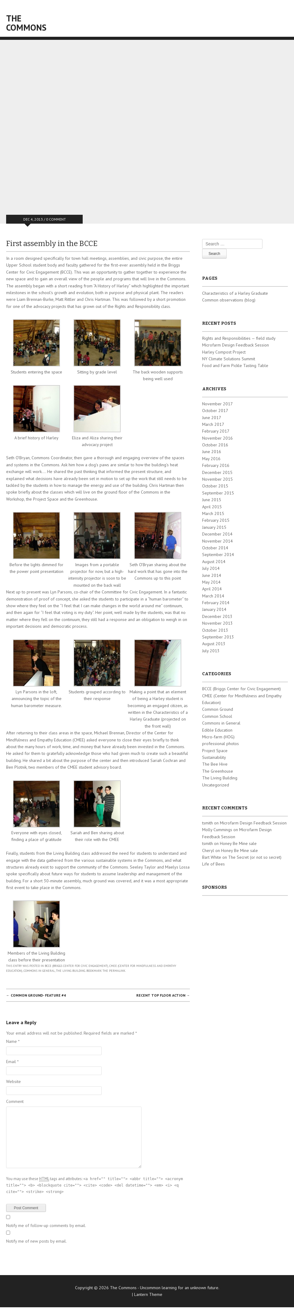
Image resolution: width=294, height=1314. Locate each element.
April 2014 (212, 589)
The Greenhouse (217, 771)
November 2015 (217, 479)
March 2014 (213, 596)
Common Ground (217, 709)
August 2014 (213, 561)
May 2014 (211, 582)
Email (12, 1061)
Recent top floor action (163, 995)
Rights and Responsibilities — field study (239, 338)
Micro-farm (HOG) (218, 737)
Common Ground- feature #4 (36, 995)
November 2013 (217, 623)
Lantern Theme (148, 1294)
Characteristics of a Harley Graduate (235, 293)
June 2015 (211, 499)
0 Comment (56, 219)
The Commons (26, 23)
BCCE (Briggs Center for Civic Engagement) (76, 966)
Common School (217, 716)
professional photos (220, 743)
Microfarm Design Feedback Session (235, 345)
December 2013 (217, 616)
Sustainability (214, 757)
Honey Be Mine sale (238, 843)
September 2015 (218, 493)
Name (13, 1041)
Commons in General (39, 971)
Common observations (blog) (228, 300)
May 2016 (211, 458)
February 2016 (215, 465)
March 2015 (213, 513)
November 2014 (217, 541)
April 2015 (212, 506)
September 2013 (218, 637)
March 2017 (213, 424)
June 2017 (211, 417)
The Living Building (70, 971)
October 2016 (215, 445)
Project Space (215, 750)
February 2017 (215, 431)
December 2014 (217, 534)
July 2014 (211, 568)
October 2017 (215, 410)
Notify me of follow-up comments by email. (46, 1225)
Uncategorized (215, 785)
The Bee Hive (215, 764)
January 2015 (214, 527)
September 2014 (218, 554)
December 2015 (217, 472)
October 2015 (215, 486)
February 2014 (215, 602)
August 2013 (213, 643)
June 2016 (211, 451)
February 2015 (215, 520)
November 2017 (217, 404)
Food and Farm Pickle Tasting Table (235, 365)
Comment (15, 1101)
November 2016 (217, 438)
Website (13, 1081)
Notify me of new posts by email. (36, 1241)
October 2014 (215, 548)
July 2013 (211, 650)
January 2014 (214, 609)
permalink (117, 971)
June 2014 (211, 575)
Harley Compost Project (224, 352)
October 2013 (215, 630)
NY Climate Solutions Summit (228, 359)
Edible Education (217, 730)
